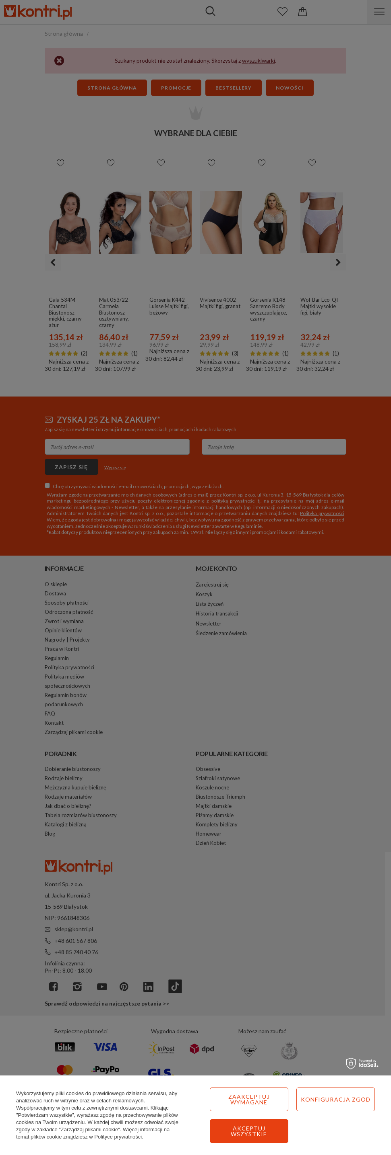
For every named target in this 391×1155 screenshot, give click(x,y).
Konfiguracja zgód (335, 1099)
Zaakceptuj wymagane (249, 1099)
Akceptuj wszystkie (249, 1131)
